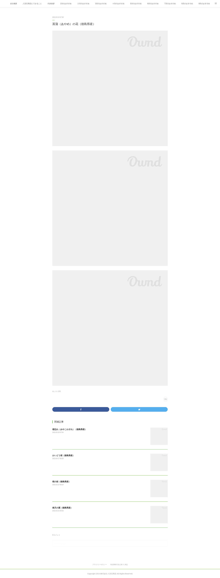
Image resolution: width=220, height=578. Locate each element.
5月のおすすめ (136, 4)
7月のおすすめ (170, 4)
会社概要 (13, 4)
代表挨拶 (51, 4)
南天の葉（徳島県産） (62, 508)
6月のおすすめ (153, 4)
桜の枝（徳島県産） (61, 481)
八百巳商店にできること (32, 4)
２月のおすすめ (83, 4)
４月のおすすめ (118, 4)
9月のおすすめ (204, 4)
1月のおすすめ (66, 4)
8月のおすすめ (187, 4)
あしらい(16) (56, 391)
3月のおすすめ (101, 4)
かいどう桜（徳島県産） (63, 455)
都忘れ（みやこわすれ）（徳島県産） (69, 429)
